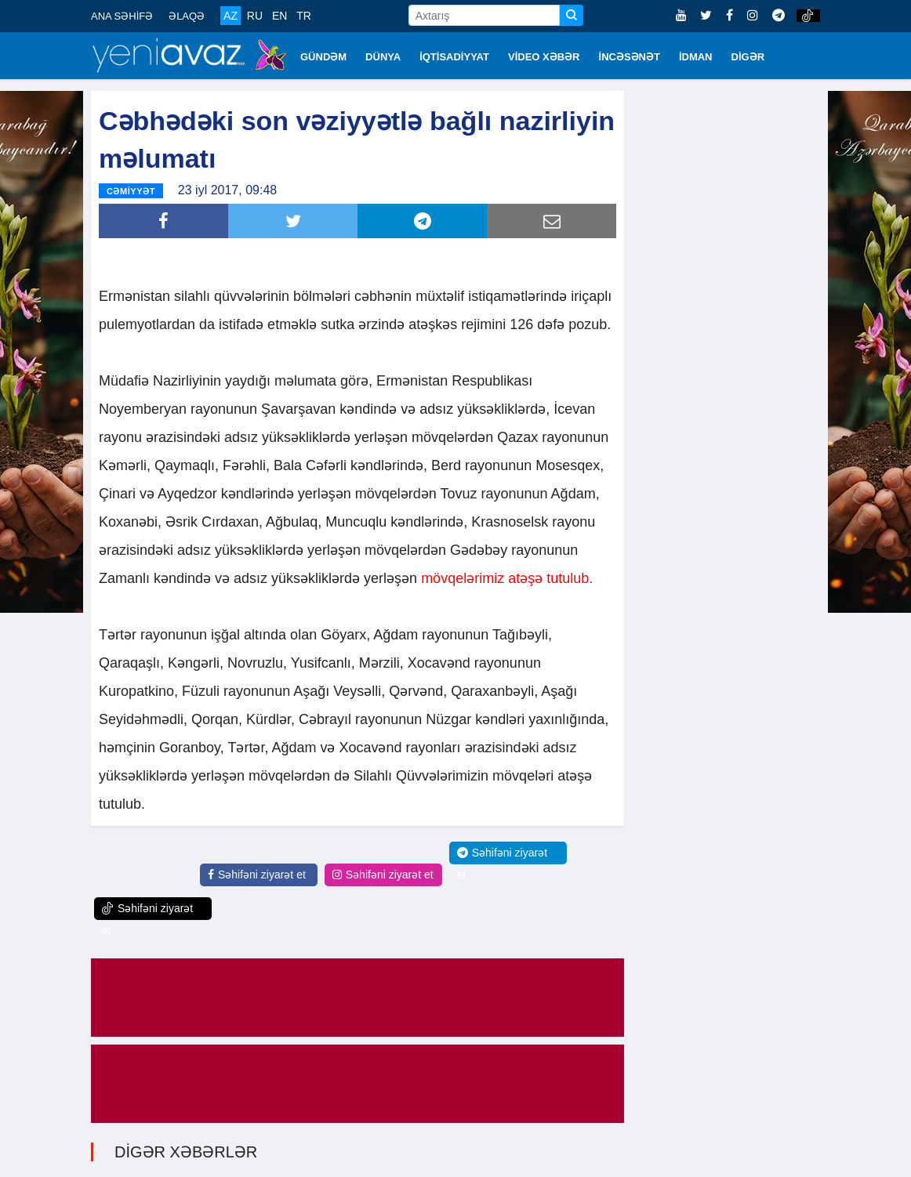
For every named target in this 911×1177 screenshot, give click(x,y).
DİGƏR (748, 57)
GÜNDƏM (323, 57)
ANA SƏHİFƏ (122, 16)
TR (303, 15)
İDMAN (696, 57)
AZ (230, 15)
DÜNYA (383, 57)
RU (255, 15)
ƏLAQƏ (187, 16)
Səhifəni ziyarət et (257, 874)
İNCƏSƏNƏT (629, 57)
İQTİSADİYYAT (454, 57)
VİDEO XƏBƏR (544, 57)
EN (279, 15)
